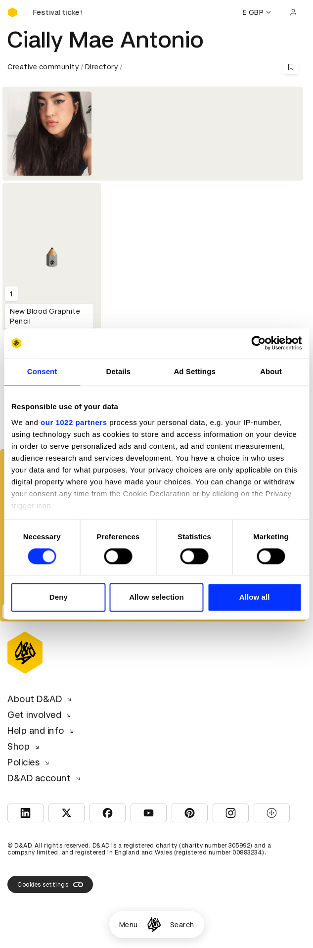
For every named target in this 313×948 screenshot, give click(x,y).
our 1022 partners (74, 422)
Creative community (43, 67)
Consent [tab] (42, 371)
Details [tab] (118, 371)
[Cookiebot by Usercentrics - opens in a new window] (258, 342)
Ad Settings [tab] (194, 371)
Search (182, 925)
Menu (128, 925)
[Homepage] (154, 924)
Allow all (254, 597)
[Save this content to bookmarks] (290, 66)
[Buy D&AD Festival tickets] (57, 12)
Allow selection (156, 597)
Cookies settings (50, 885)
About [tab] (271, 371)
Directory (101, 67)
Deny (58, 597)
